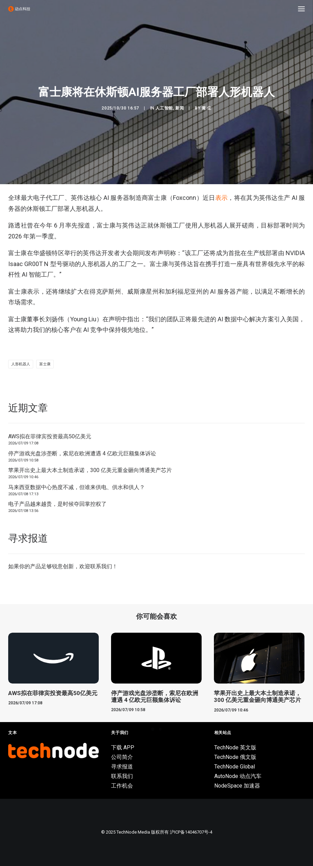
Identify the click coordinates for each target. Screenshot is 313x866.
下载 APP (122, 747)
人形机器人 (20, 364)
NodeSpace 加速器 (237, 785)
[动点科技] (19, 9)
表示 (221, 197)
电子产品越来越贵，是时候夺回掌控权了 (57, 504)
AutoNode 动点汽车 (237, 776)
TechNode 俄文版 (235, 757)
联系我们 (101, 566)
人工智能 (164, 108)
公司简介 (122, 757)
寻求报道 (122, 766)
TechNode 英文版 (235, 747)
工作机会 (122, 785)
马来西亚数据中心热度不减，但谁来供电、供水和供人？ (76, 487)
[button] (301, 9)
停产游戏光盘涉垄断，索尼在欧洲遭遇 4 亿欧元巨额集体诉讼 (82, 453)
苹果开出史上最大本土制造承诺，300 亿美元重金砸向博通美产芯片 (90, 470)
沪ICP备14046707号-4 (191, 832)
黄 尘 (207, 108)
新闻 (179, 108)
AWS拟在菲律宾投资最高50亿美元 (49, 436)
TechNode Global (234, 766)
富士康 (45, 364)
